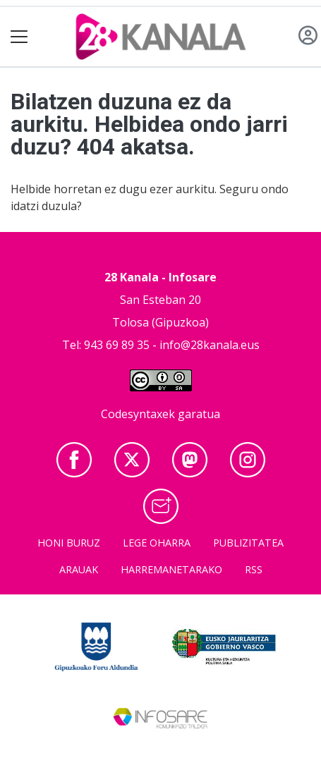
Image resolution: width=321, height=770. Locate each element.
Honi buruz (68, 542)
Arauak (78, 569)
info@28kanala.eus (209, 345)
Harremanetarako (171, 569)
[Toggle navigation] (19, 37)
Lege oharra (156, 542)
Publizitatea (248, 542)
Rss (253, 569)
